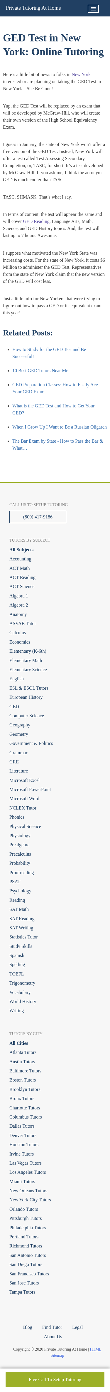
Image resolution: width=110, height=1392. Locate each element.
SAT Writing (21, 927)
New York (81, 74)
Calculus (17, 632)
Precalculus (20, 854)
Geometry (18, 734)
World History (22, 1001)
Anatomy (18, 614)
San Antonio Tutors (27, 1255)
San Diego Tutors (25, 1264)
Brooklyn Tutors (24, 1089)
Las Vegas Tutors (25, 1163)
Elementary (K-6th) (27, 651)
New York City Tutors (30, 1199)
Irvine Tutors (21, 1153)
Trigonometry (22, 982)
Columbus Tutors (25, 1116)
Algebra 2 (18, 604)
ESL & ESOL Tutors (28, 688)
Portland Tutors (23, 1236)
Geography (19, 724)
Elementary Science (28, 669)
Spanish (16, 955)
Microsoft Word (24, 798)
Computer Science (26, 715)
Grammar (18, 752)
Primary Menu (93, 9)
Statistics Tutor (23, 936)
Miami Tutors (22, 1181)
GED (14, 706)
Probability (19, 863)
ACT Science (21, 586)
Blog (27, 1327)
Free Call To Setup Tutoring (55, 1379)
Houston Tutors (23, 1144)
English (16, 678)
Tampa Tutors (22, 1291)
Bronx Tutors (21, 1098)
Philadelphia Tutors (27, 1227)
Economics (19, 641)
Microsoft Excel (24, 780)
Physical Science (25, 826)
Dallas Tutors (22, 1126)
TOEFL (16, 973)
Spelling (17, 964)
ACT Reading (22, 577)
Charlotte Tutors (24, 1107)
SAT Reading (21, 918)
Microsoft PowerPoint (30, 789)
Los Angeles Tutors (27, 1172)
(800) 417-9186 (38, 516)
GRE (14, 761)
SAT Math (19, 909)
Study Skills (20, 946)
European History (26, 697)
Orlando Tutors (23, 1209)
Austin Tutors (22, 1061)
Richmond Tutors (25, 1245)
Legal (77, 1327)
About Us (53, 1336)
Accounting (20, 558)
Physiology (20, 835)
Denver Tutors (22, 1135)
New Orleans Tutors (28, 1190)
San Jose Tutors (24, 1282)
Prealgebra (19, 844)
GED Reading (36, 221)
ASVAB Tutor (22, 623)
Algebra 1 (18, 595)
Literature (18, 770)
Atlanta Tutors (22, 1052)
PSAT (14, 881)
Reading (17, 900)
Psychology (20, 890)
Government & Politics (31, 743)
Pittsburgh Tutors (25, 1218)
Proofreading (21, 872)
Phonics (16, 817)
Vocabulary (20, 992)
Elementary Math (25, 660)
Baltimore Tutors (25, 1070)
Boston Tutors (22, 1079)
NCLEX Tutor (22, 807)
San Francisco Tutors (29, 1273)
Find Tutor (52, 1327)
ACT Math (19, 568)
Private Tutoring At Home (33, 8)
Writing (16, 1010)
